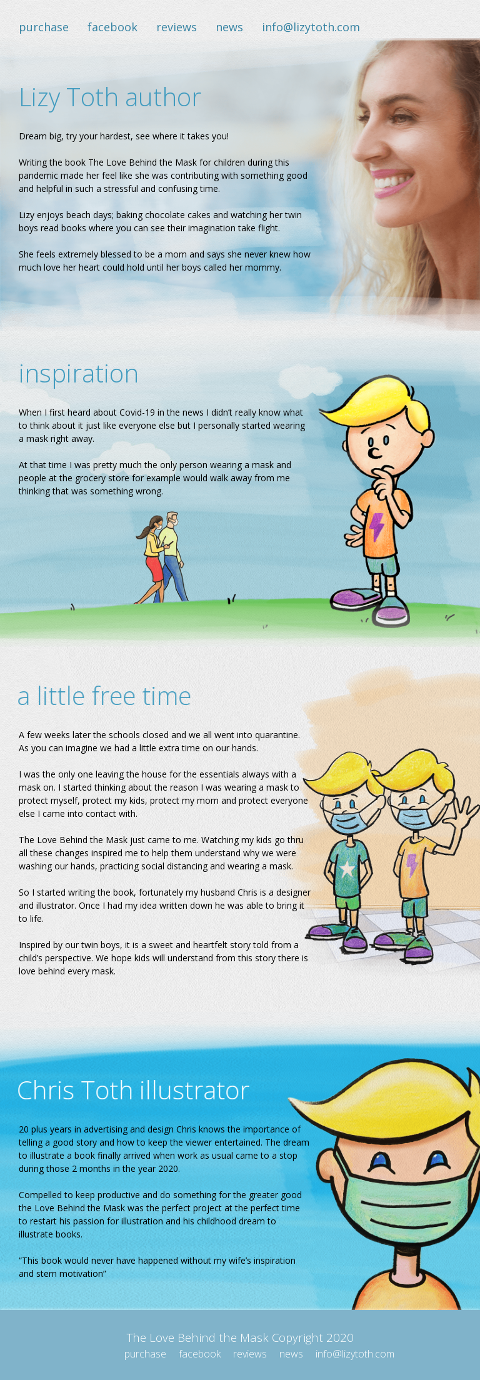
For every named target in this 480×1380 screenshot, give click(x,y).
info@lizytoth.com (311, 26)
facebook (113, 26)
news (229, 26)
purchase (44, 26)
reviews (176, 26)
